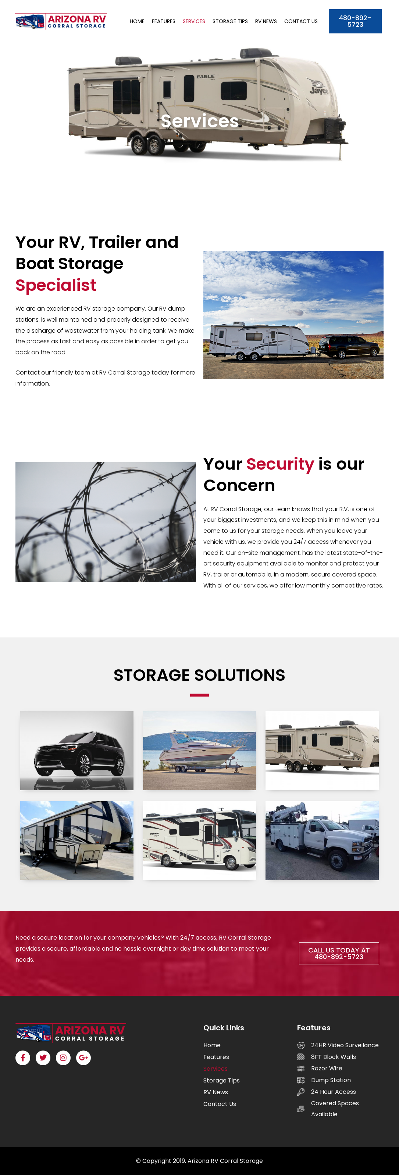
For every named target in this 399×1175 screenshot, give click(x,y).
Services (194, 21)
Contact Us (301, 21)
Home (137, 21)
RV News (266, 21)
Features (163, 21)
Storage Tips (230, 21)
